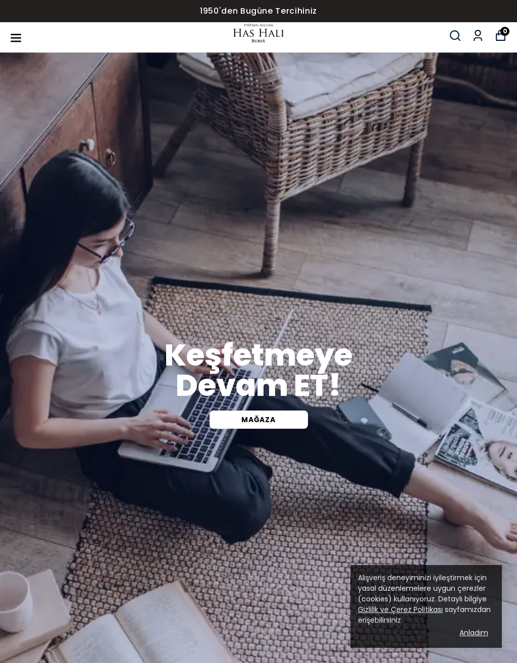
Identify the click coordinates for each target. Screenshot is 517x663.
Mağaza (258, 420)
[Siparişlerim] (478, 35)
